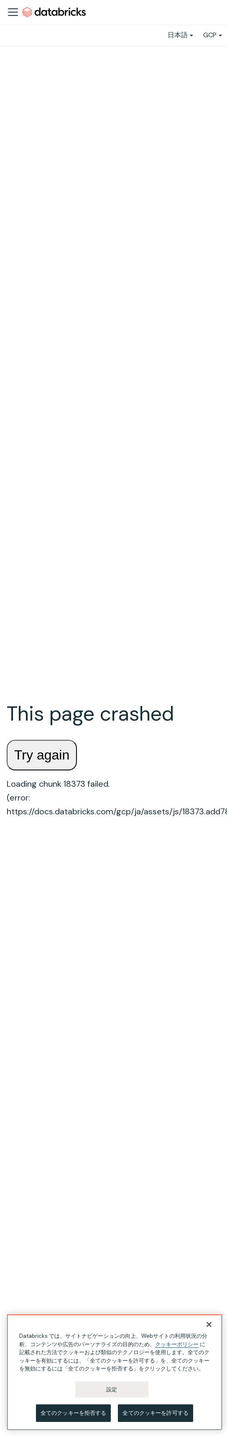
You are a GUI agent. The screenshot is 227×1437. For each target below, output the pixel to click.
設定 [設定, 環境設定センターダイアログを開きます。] (111, 1389)
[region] (114, 1372)
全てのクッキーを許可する (155, 1412)
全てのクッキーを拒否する (74, 1412)
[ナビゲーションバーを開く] (13, 12)
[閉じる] (209, 1324)
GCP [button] (210, 35)
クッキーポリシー (177, 1344)
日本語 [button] (178, 35)
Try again (41, 754)
